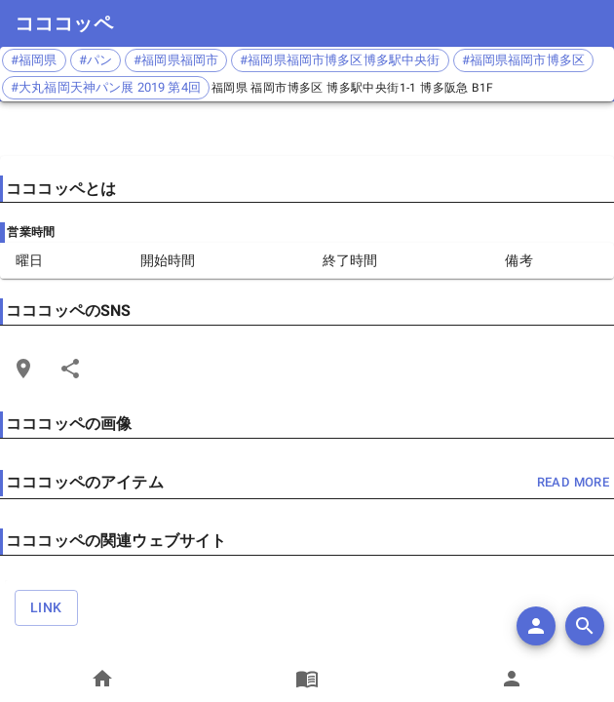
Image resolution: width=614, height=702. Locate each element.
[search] (584, 625)
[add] (536, 625)
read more (573, 483)
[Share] (70, 368)
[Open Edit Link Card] (23, 368)
